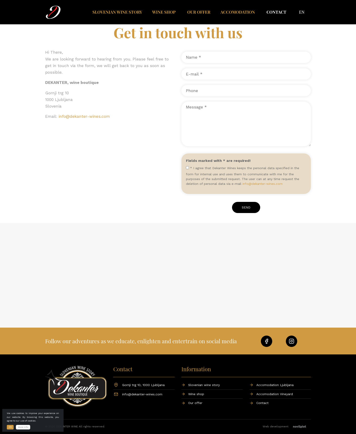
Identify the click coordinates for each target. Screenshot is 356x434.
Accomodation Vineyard (274, 394)
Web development (287, 426)
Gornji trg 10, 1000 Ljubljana (143, 385)
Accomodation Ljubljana (275, 385)
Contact (276, 12)
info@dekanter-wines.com (84, 116)
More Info (23, 427)
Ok (10, 427)
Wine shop (164, 12)
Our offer (198, 12)
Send (246, 207)
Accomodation (237, 12)
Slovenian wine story (117, 12)
